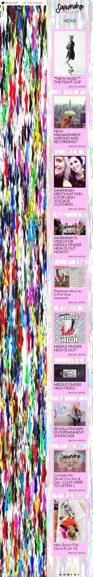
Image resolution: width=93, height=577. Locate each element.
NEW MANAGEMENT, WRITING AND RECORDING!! (67, 136)
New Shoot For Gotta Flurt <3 (66, 547)
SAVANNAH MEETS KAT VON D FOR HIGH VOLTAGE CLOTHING (68, 198)
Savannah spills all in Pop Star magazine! (68, 294)
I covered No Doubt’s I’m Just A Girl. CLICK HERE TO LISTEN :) (68, 480)
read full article (77, 86)
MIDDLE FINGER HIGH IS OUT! (67, 348)
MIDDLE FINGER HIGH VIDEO (67, 386)
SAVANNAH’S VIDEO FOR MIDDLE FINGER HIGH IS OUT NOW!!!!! (67, 245)
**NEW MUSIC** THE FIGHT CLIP (67, 80)
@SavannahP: (9, 3)
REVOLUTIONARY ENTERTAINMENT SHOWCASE (69, 432)
